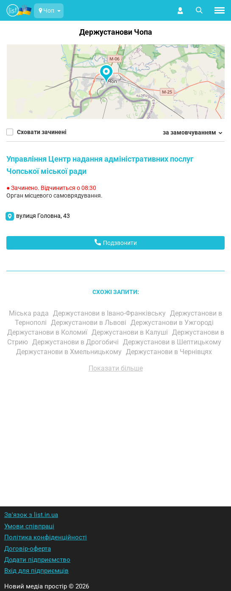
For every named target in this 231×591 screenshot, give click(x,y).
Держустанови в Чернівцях (170, 352)
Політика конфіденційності (45, 537)
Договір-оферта (27, 549)
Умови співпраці (29, 526)
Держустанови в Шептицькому (173, 342)
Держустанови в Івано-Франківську (110, 313)
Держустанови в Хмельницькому (69, 352)
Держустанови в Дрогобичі (76, 342)
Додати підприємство (37, 560)
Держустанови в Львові (89, 323)
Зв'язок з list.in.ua (31, 515)
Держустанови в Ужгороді (173, 323)
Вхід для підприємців (36, 571)
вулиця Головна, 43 (43, 215)
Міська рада (29, 313)
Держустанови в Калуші (131, 332)
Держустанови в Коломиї (48, 332)
